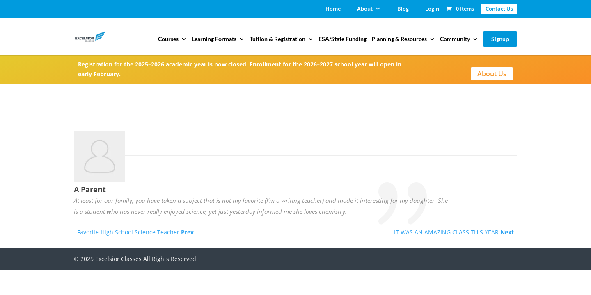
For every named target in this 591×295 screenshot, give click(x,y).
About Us (491, 73)
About (365, 9)
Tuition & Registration (277, 39)
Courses (168, 39)
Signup (500, 38)
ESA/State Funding (342, 39)
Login (432, 9)
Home (333, 9)
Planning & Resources (399, 39)
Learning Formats (214, 39)
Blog (403, 9)
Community (455, 39)
